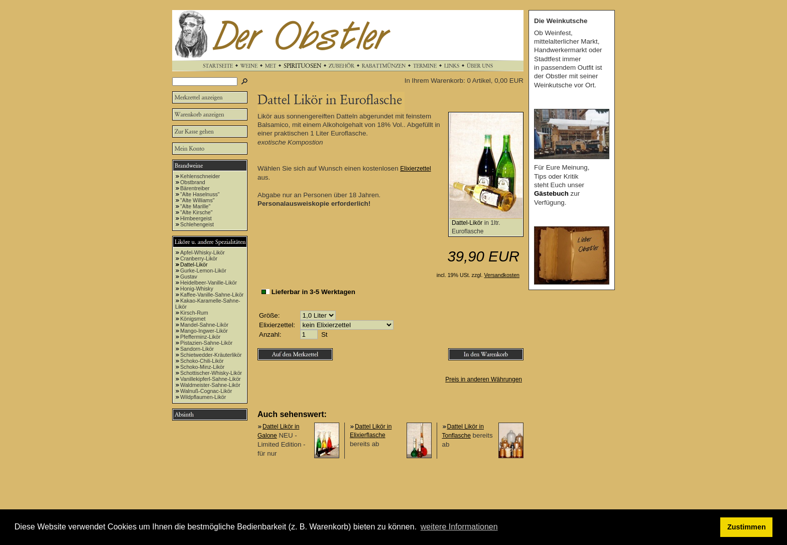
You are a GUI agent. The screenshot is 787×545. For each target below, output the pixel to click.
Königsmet (192, 319)
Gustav (188, 277)
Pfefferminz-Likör (200, 337)
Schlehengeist (197, 224)
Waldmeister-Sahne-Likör (210, 385)
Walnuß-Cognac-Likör (206, 391)
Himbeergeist (196, 218)
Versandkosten (502, 275)
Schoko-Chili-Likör (201, 361)
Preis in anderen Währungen (483, 379)
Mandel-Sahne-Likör (204, 325)
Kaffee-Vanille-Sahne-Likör (211, 295)
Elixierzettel (415, 168)
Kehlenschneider (200, 176)
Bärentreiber (195, 188)
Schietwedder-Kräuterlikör (211, 355)
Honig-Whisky (196, 289)
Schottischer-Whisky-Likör (211, 373)
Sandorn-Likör (197, 349)
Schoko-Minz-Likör (202, 367)
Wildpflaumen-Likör (203, 397)
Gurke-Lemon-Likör (203, 270)
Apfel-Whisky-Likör (202, 252)
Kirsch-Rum (194, 313)
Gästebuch (551, 193)
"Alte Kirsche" (196, 212)
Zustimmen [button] (746, 527)
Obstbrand (192, 182)
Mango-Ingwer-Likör (204, 331)
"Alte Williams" (197, 200)
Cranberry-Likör (198, 258)
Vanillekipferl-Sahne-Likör (210, 379)
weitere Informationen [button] (459, 526)
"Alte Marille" (195, 206)
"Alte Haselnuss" (200, 194)
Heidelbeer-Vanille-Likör (208, 283)
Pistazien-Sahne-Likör (206, 343)
